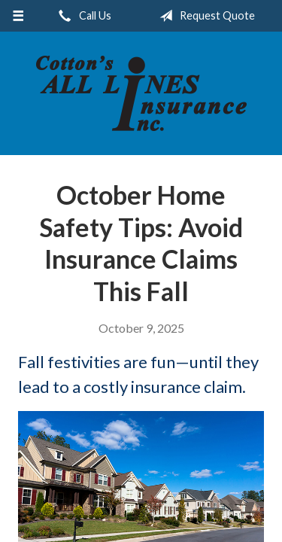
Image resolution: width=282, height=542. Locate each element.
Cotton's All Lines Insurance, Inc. (141, 93)
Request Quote (204, 16)
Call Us (82, 16)
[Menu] (18, 16)
